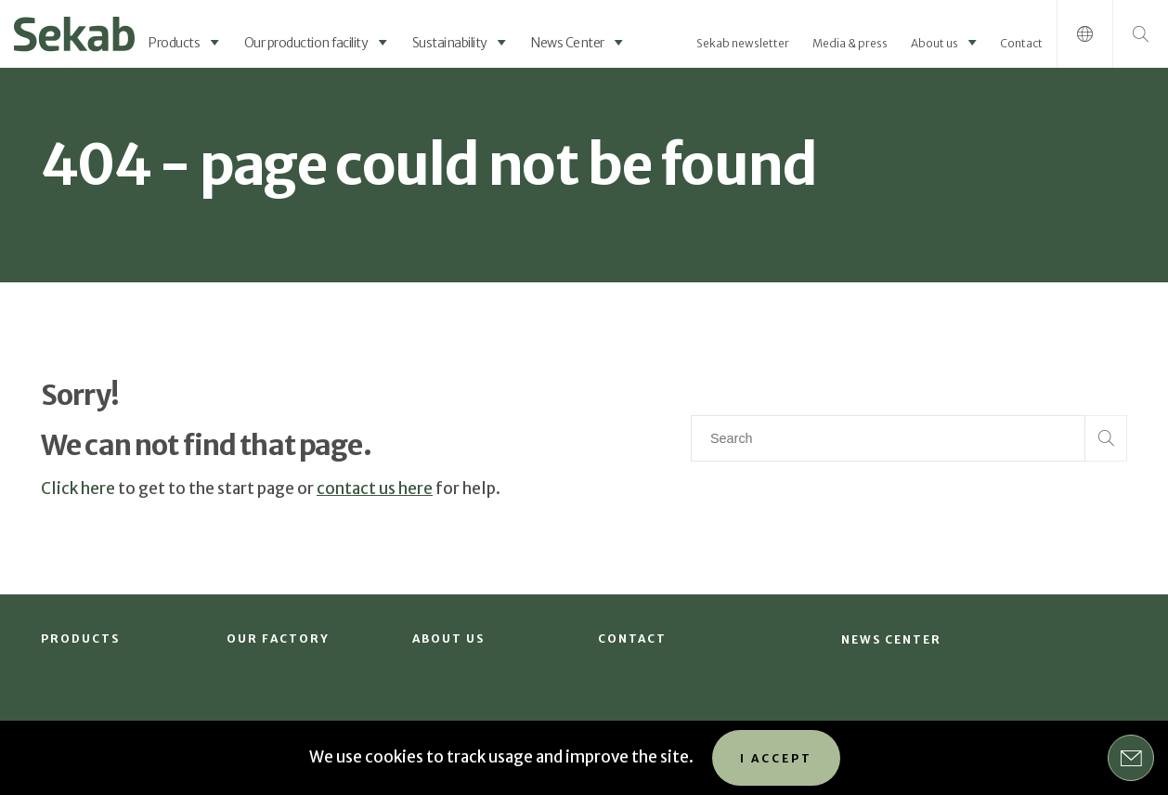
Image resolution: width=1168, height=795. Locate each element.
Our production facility (306, 42)
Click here (78, 488)
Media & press (850, 43)
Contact (1021, 43)
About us (934, 43)
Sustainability (449, 42)
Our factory (278, 638)
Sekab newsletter (742, 43)
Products (174, 42)
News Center (567, 42)
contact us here (375, 488)
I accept (776, 758)
